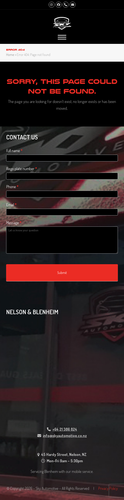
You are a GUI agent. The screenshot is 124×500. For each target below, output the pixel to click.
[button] (62, 37)
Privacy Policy (108, 488)
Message (13, 222)
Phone (12, 186)
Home (10, 54)
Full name (14, 150)
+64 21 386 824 (64, 429)
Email (11, 204)
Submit (62, 273)
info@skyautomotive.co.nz (65, 435)
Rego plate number (21, 168)
